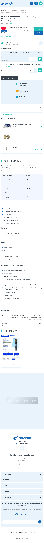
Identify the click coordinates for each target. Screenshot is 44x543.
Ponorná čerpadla (25, 10)
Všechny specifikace (7, 114)
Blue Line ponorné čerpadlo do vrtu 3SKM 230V (13, 12)
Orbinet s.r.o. (25, 538)
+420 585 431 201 (23, 85)
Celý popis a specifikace (8, 36)
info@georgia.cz (24, 91)
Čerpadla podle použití (13, 10)
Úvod (2, 10)
